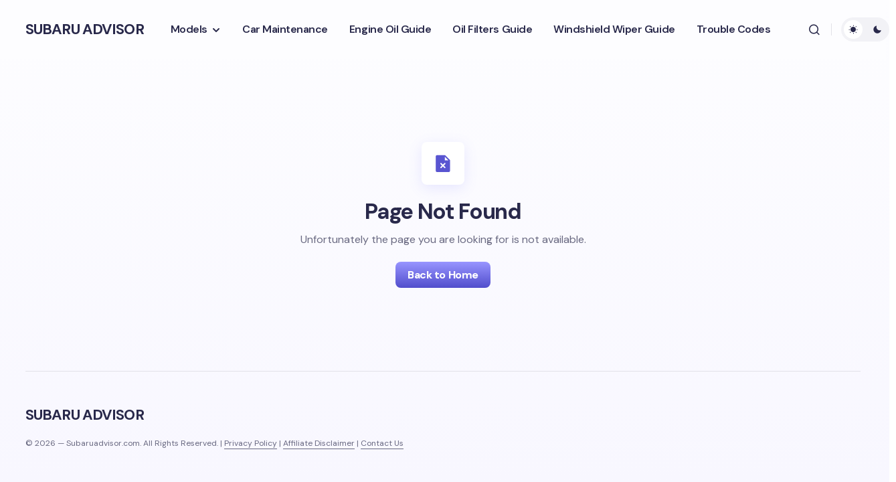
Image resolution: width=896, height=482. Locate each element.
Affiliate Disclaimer (319, 443)
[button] (814, 29)
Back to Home (443, 275)
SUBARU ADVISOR (84, 29)
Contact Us (382, 443)
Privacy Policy (250, 443)
